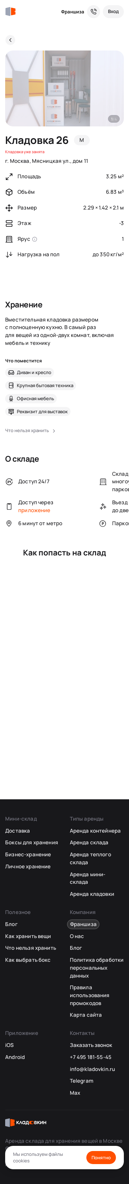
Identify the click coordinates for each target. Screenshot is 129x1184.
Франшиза (72, 12)
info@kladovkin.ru (92, 1069)
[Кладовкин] (10, 12)
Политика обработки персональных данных (97, 967)
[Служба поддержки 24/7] (93, 11)
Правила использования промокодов (90, 995)
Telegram (81, 1080)
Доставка (17, 830)
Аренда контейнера (95, 830)
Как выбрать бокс (28, 959)
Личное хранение (28, 866)
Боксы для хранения (31, 842)
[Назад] (10, 40)
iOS (9, 1045)
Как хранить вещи (28, 936)
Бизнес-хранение (28, 854)
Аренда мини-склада (88, 878)
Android (15, 1057)
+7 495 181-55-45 (90, 1057)
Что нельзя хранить (30, 947)
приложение (34, 510)
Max (75, 1092)
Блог (11, 924)
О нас (77, 936)
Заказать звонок (91, 1045)
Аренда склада (89, 842)
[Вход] (113, 11)
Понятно (101, 1157)
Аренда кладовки (92, 894)
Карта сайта (86, 1014)
